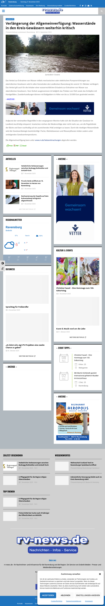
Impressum (89, 601)
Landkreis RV (10, 19)
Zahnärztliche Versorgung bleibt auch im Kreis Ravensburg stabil (86, 478)
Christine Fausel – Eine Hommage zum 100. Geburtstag (75, 289)
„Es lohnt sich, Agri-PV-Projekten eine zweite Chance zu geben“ (25, 346)
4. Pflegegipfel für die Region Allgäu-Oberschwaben (33, 478)
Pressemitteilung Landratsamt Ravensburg (20, 32)
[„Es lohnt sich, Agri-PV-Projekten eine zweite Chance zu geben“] (27, 327)
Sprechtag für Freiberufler (17, 307)
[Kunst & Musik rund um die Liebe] (77, 311)
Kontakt (4, 6)
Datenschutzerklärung (73, 601)
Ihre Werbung (40, 6)
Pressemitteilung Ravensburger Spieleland (85, 468)
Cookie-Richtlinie (56, 601)
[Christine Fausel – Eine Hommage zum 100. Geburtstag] (77, 270)
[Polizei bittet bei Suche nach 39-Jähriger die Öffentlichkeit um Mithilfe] (10, 516)
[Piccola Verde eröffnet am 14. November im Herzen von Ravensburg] (12, 184)
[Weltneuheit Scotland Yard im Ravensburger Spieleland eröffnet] (62, 466)
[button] (100, 574)
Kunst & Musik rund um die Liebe (70, 329)
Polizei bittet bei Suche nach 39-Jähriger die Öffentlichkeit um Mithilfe (34, 514)
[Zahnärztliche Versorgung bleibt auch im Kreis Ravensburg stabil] (62, 480)
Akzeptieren (48, 595)
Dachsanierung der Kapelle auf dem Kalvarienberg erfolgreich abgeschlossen (34, 198)
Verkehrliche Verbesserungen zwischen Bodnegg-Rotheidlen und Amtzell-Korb (34, 168)
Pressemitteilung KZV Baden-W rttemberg (85, 482)
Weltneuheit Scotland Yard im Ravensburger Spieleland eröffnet (83, 463)
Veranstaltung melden (54, 6)
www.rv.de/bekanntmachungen (48, 140)
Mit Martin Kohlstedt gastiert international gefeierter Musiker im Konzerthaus (86, 375)
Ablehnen (65, 595)
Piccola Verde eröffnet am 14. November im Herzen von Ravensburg (32, 183)
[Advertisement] (27, 390)
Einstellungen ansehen (88, 595)
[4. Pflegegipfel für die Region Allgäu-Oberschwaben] (10, 480)
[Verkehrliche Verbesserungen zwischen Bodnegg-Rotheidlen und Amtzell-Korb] (12, 169)
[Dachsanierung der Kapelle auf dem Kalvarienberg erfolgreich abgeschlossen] (12, 199)
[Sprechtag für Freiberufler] (27, 289)
